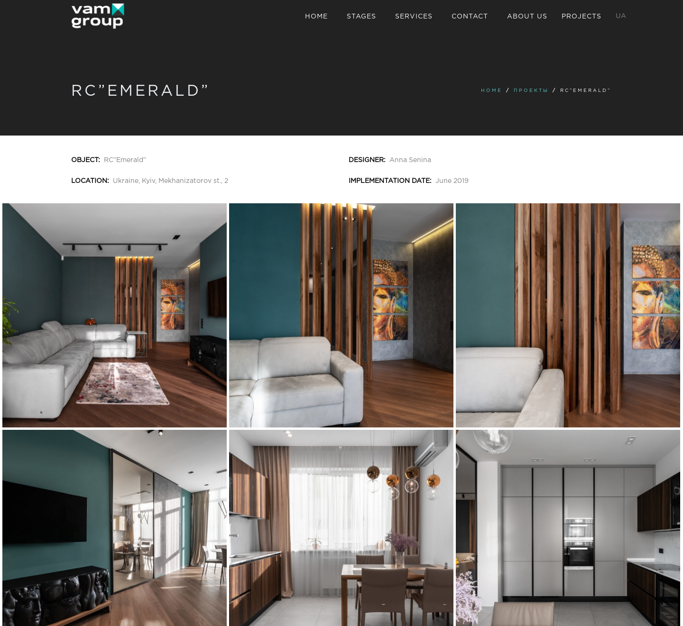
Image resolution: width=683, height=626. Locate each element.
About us (527, 16)
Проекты (531, 91)
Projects (581, 16)
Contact (470, 16)
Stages (361, 16)
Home (316, 16)
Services (414, 16)
